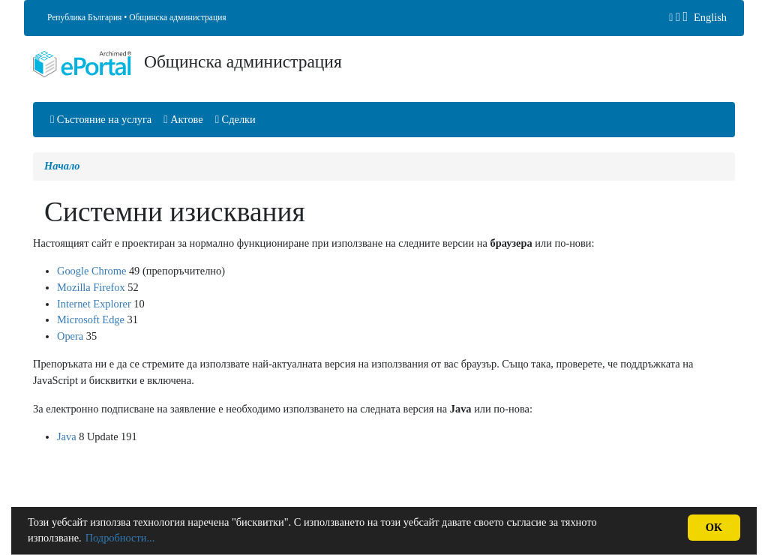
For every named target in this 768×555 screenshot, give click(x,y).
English (710, 17)
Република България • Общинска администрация (136, 17)
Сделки (235, 119)
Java (66, 436)
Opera (70, 336)
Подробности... (120, 538)
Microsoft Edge (90, 320)
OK (714, 527)
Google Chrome (91, 271)
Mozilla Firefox (91, 287)
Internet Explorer (94, 304)
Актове (183, 119)
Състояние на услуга (101, 119)
